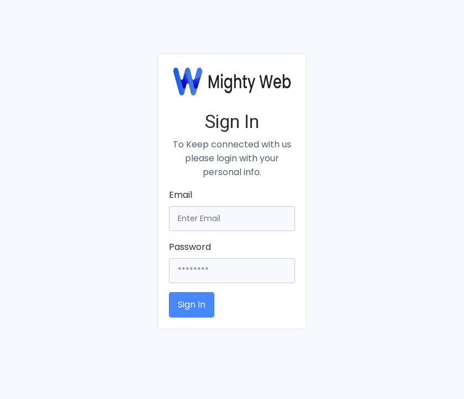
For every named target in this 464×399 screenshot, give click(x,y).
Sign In (191, 304)
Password (190, 247)
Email (180, 194)
